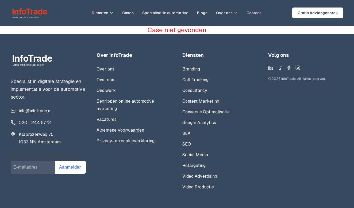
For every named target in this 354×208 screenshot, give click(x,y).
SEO (186, 144)
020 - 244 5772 (35, 122)
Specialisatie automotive (165, 12)
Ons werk (106, 90)
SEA (186, 133)
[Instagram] (297, 67)
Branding (191, 69)
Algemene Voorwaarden (120, 130)
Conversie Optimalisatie (206, 112)
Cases (128, 12)
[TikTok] (279, 67)
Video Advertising (199, 176)
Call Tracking (195, 80)
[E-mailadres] (33, 167)
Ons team (106, 80)
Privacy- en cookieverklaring (126, 141)
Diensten (103, 12)
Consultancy (194, 90)
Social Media (195, 155)
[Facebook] (288, 67)
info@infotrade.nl (35, 111)
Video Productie (198, 187)
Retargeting (194, 165)
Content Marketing (200, 101)
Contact (254, 12)
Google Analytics (199, 122)
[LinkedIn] (270, 67)
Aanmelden (70, 167)
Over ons (227, 12)
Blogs (202, 12)
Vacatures (107, 119)
